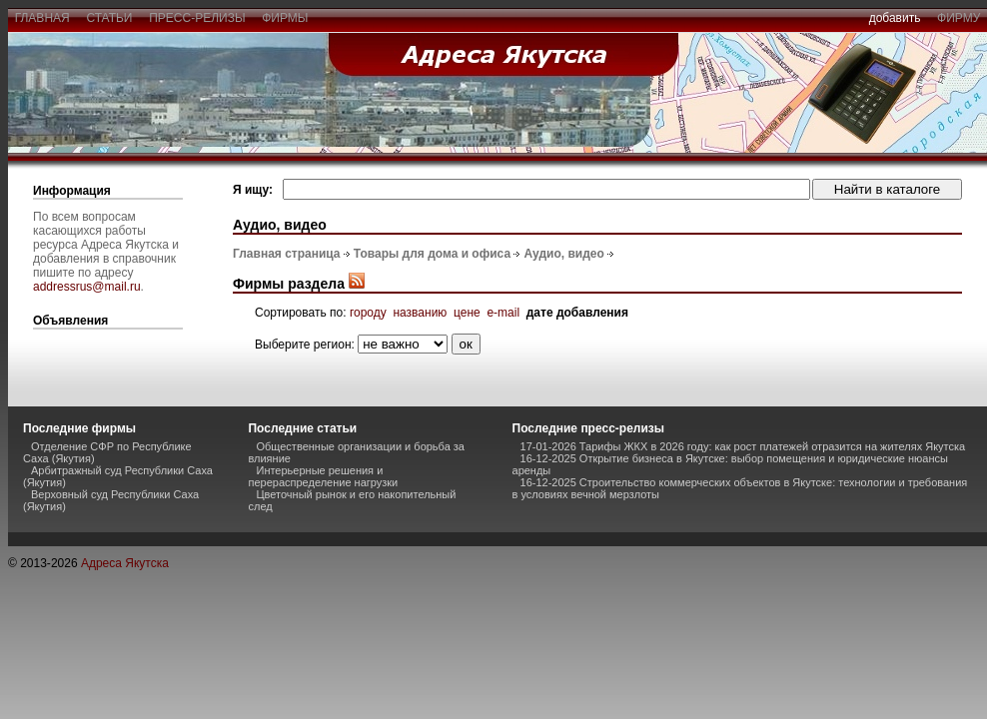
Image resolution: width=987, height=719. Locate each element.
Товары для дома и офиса (432, 254)
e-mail (503, 313)
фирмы (286, 18)
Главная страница (287, 254)
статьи (109, 18)
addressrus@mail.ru (87, 287)
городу (368, 313)
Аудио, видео (563, 254)
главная (42, 18)
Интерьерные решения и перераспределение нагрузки (323, 476)
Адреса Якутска (125, 563)
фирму (958, 18)
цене (467, 313)
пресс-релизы (198, 18)
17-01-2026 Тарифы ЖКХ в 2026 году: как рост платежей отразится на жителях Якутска (743, 446)
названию (420, 313)
